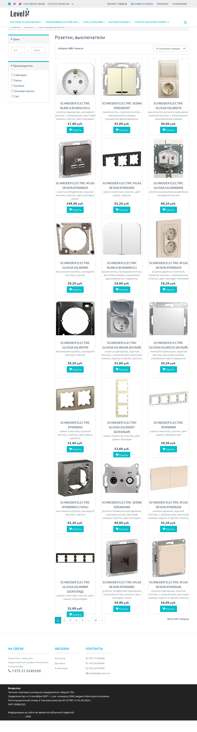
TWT (15, 96)
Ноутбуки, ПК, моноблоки (26, 22)
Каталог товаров (117, 3)
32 (95, 632)
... (89, 631)
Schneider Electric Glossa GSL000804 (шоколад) (75, 592)
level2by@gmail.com (98, 684)
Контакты (162, 3)
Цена (16, 39)
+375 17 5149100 (95, 669)
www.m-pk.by (16, 728)
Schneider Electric (22, 91)
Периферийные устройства (62, 22)
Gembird (17, 86)
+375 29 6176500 (95, 679)
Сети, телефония (94, 22)
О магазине (61, 679)
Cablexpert (19, 75)
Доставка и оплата (142, 3)
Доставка (60, 674)
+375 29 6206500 (95, 674)
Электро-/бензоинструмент (152, 22)
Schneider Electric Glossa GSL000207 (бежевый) (122, 427)
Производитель (23, 66)
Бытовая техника (120, 22)
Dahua (16, 80)
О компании (180, 3)
